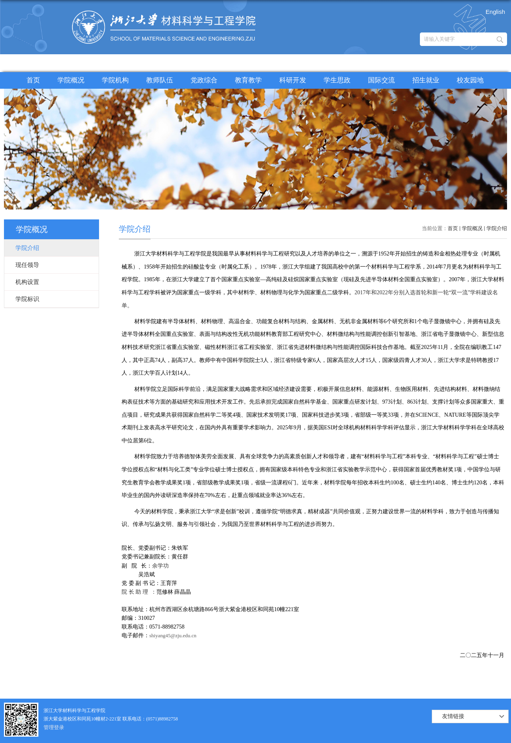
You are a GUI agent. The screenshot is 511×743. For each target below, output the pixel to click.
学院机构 (115, 80)
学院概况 (70, 80)
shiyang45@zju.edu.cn (172, 635)
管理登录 (54, 727)
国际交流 (381, 80)
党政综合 (204, 80)
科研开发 (292, 80)
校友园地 (470, 80)
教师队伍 (159, 80)
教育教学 (248, 80)
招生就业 (425, 80)
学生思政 (337, 80)
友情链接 (453, 716)
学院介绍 (496, 228)
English (495, 11)
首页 (33, 80)
